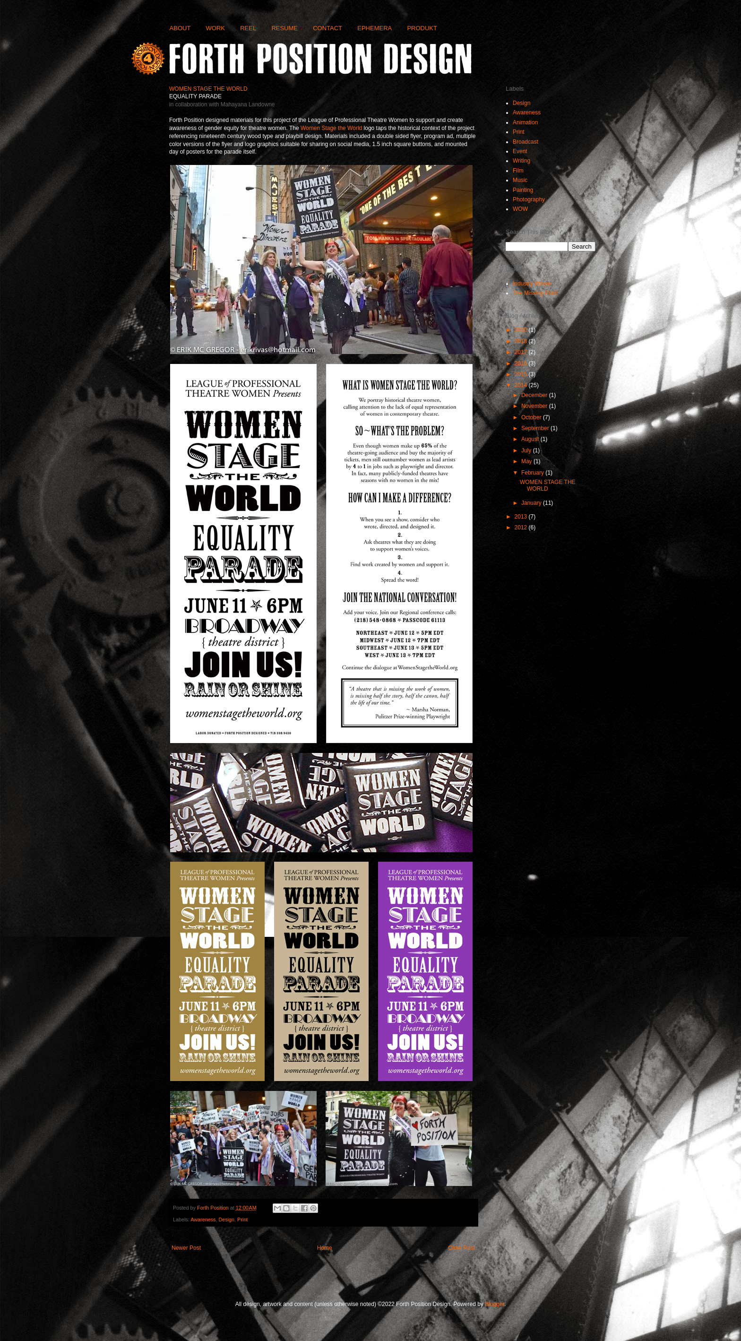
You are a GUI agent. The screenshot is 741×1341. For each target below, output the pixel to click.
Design (226, 1219)
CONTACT (327, 28)
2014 (522, 385)
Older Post (461, 1248)
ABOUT (180, 28)
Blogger (494, 1304)
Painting (523, 190)
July (527, 450)
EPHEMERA (374, 28)
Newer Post (186, 1248)
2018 (522, 341)
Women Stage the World (331, 128)
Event (520, 151)
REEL (248, 28)
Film (518, 170)
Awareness (202, 1219)
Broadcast (525, 141)
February (533, 472)
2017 (522, 352)
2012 (522, 527)
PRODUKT (422, 28)
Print (242, 1219)
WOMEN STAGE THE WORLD (548, 485)
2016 (522, 363)
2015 (522, 374)
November (535, 406)
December (535, 395)
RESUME (284, 28)
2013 (522, 516)
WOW (520, 209)
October (532, 417)
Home (324, 1248)
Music (520, 180)
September (536, 428)
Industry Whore (532, 283)
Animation (525, 122)
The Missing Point (535, 293)
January (532, 503)
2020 (522, 330)
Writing (521, 160)
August (531, 439)
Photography (529, 199)
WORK (215, 28)
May (527, 461)
